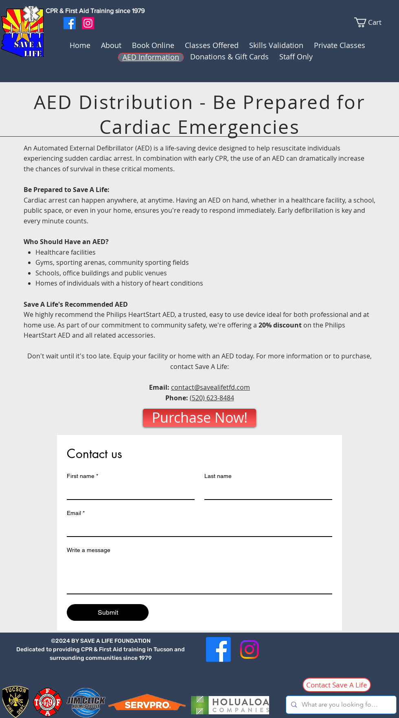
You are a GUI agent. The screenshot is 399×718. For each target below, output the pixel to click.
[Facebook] (70, 23)
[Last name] (265, 491)
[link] (376, 22)
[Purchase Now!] (199, 418)
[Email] (197, 528)
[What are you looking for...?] (340, 705)
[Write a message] (199, 575)
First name (82, 476)
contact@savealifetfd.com (210, 387)
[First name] (128, 491)
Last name (218, 476)
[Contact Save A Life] (337, 685)
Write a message (88, 550)
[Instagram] (88, 23)
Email (76, 513)
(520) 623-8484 (212, 397)
